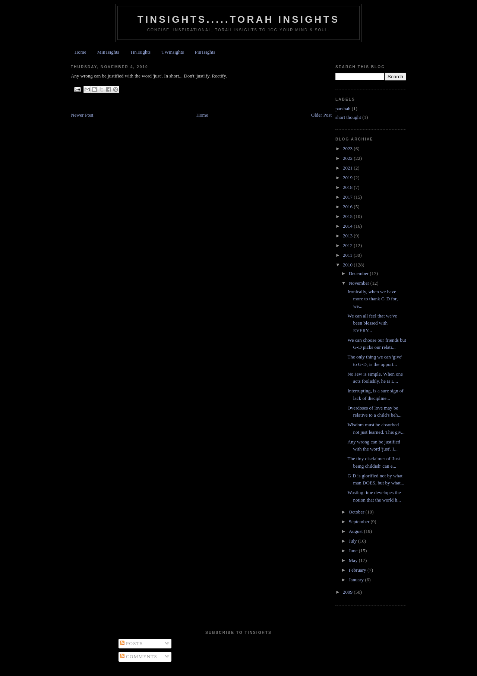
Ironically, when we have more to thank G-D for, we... (372, 299)
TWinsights (172, 52)
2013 (348, 236)
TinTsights (140, 52)
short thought (348, 117)
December (359, 273)
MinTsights (108, 52)
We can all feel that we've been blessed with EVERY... (372, 323)
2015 (348, 216)
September (360, 521)
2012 (348, 245)
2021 (348, 168)
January (357, 579)
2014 (348, 226)
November (359, 283)
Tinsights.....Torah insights (238, 19)
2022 (348, 158)
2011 (348, 255)
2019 (348, 177)
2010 (348, 265)
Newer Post (82, 115)
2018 (348, 187)
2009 (348, 592)
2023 (348, 148)
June (354, 550)
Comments (139, 656)
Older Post (321, 115)
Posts (131, 643)
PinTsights (205, 52)
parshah (342, 108)
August (356, 531)
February (358, 570)
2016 (348, 206)
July (353, 541)
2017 (348, 197)
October (357, 512)
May (354, 560)
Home (80, 52)
